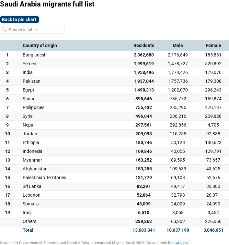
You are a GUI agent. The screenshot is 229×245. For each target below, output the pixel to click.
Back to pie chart (19, 19)
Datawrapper (178, 243)
